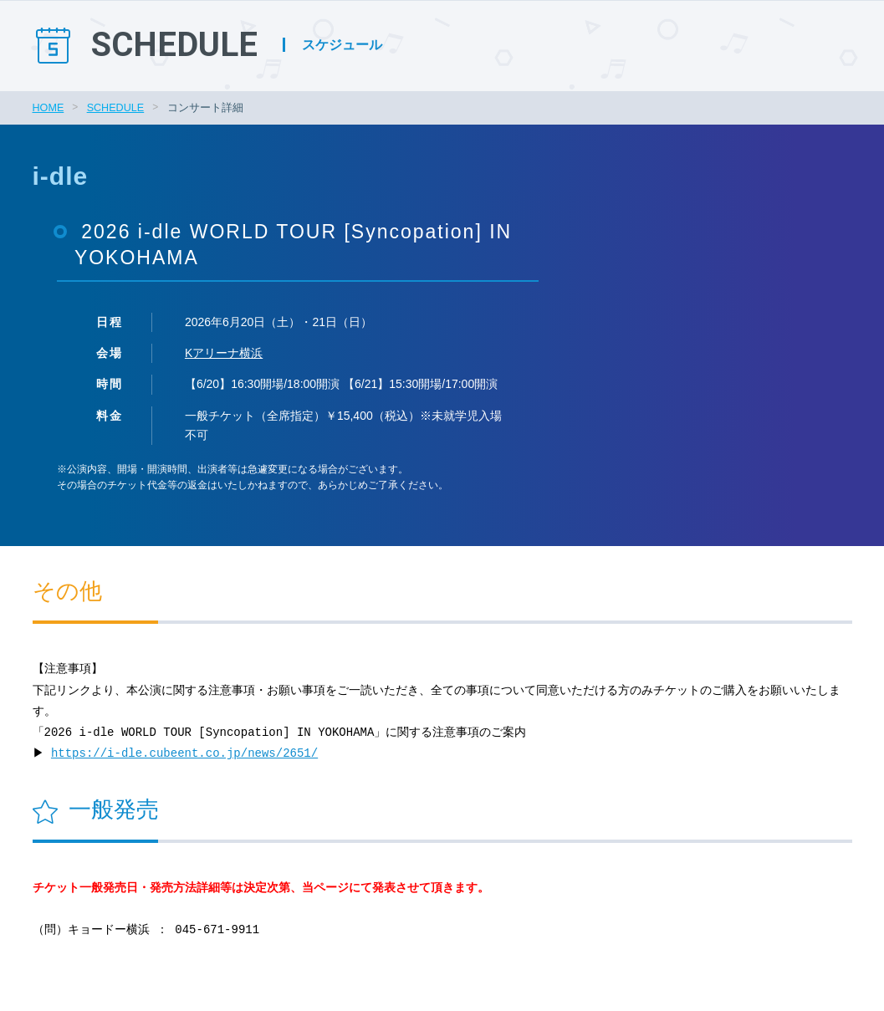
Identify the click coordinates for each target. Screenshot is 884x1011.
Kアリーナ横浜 (224, 353)
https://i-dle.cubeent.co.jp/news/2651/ (187, 754)
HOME (48, 108)
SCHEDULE (116, 108)
